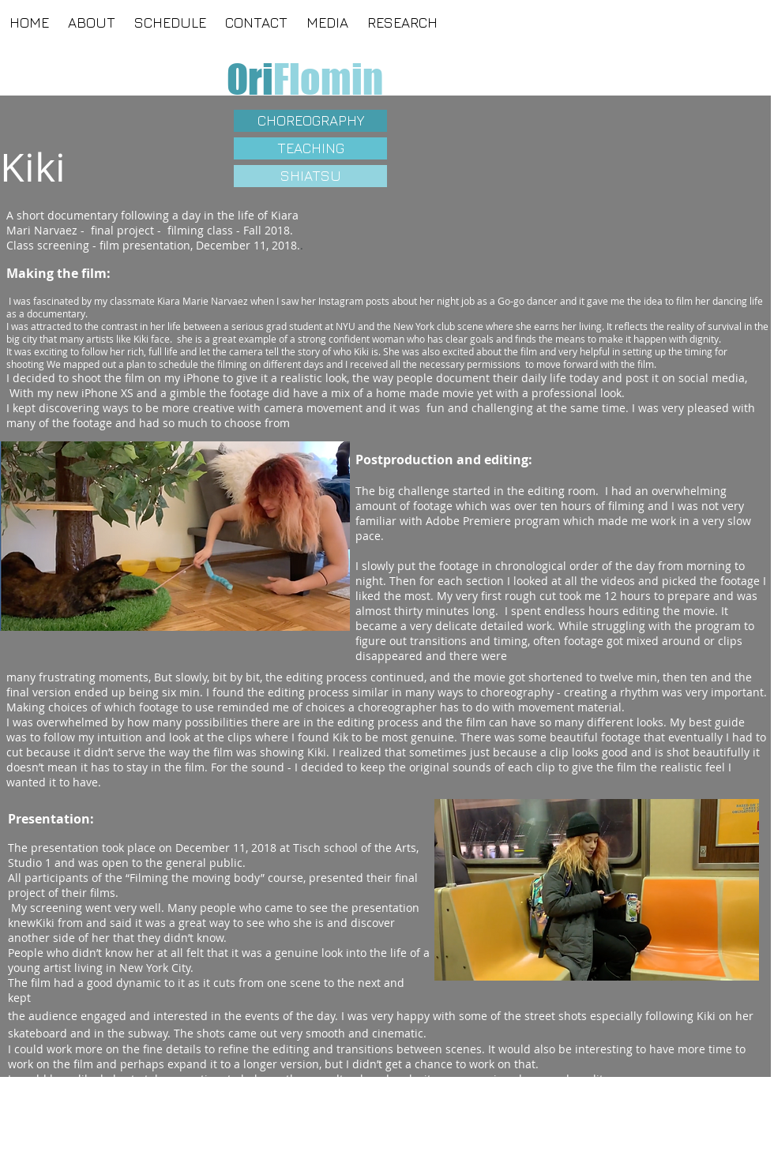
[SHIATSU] (310, 176)
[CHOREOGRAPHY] (310, 121)
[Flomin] (328, 79)
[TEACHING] (310, 148)
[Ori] (249, 79)
